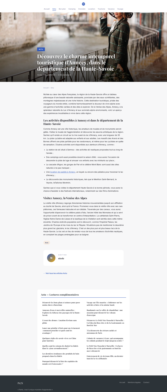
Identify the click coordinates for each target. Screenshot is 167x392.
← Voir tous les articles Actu (55, 273)
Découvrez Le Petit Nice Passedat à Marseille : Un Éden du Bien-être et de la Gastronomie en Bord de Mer (105, 322)
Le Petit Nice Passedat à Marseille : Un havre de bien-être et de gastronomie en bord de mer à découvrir (105, 348)
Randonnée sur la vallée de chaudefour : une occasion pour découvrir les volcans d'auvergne (105, 312)
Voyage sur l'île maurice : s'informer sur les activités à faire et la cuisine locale (104, 303)
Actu (54, 9)
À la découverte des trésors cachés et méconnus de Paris (101, 331)
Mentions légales (134, 382)
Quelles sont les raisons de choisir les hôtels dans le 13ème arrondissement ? (60, 347)
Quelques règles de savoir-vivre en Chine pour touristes (59, 339)
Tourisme (101, 9)
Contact (146, 382)
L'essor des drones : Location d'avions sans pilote (59, 321)
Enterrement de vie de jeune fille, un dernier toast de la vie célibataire (105, 357)
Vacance (111, 9)
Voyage (120, 9)
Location (91, 9)
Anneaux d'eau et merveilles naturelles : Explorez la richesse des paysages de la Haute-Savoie (61, 312)
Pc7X (20, 383)
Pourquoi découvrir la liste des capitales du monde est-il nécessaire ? (59, 362)
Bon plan (62, 9)
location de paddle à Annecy (62, 172)
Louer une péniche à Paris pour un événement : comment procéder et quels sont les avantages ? (61, 330)
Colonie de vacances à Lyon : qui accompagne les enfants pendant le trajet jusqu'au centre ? (105, 339)
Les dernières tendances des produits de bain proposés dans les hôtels (60, 355)
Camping (71, 9)
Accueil (47, 9)
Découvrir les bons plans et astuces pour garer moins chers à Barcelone (61, 303)
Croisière (81, 9)
